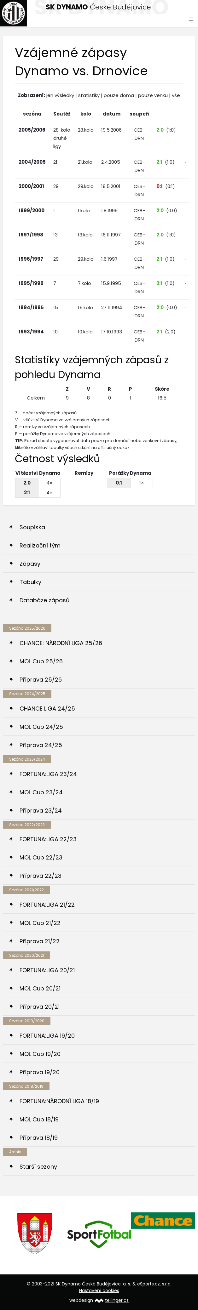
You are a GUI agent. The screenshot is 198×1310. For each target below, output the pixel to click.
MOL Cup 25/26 (41, 661)
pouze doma (119, 95)
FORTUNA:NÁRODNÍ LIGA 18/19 (59, 1101)
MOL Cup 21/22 (40, 923)
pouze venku (153, 95)
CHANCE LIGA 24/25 (47, 708)
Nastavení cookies (99, 1290)
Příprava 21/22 (40, 941)
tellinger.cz (117, 1300)
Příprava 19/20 (40, 1072)
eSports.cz (148, 1284)
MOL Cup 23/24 (41, 792)
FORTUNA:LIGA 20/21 (47, 970)
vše (176, 95)
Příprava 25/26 (41, 679)
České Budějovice (98, 7)
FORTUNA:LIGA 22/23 (48, 839)
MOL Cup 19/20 (40, 1054)
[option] (35, 1233)
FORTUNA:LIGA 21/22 (47, 905)
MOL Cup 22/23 (41, 857)
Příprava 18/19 (39, 1138)
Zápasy (30, 564)
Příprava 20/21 (40, 1007)
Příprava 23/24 (41, 810)
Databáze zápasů (45, 600)
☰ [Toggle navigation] (191, 20)
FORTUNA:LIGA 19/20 (47, 1036)
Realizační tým (40, 545)
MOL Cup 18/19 (39, 1119)
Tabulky (30, 582)
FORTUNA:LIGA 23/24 (48, 774)
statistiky (89, 95)
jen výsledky (60, 95)
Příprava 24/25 (41, 745)
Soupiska (32, 527)
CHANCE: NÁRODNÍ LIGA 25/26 (61, 643)
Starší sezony (38, 1167)
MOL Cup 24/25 (41, 727)
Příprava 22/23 (40, 876)
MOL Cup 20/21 (40, 988)
